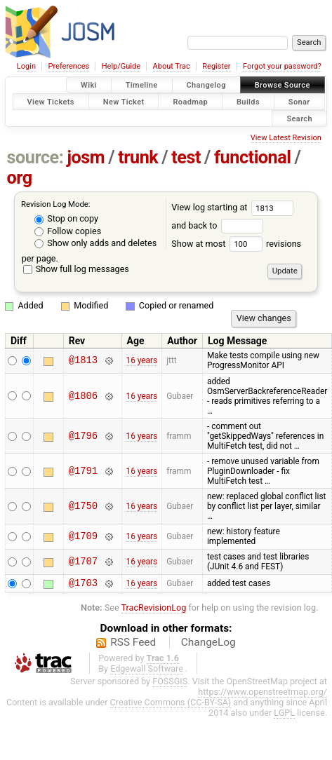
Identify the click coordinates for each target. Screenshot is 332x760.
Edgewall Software (146, 670)
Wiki (89, 85)
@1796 (83, 435)
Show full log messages (76, 269)
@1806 (83, 395)
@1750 (83, 506)
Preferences (68, 66)
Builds (248, 101)
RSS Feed (133, 644)
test (186, 157)
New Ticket (124, 101)
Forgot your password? (282, 66)
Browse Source (282, 85)
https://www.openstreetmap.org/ (262, 693)
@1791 (83, 470)
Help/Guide (121, 66)
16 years (141, 360)
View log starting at (232, 207)
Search (299, 118)
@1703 (83, 584)
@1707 (83, 562)
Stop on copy (66, 218)
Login (26, 66)
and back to (217, 225)
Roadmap (190, 101)
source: (35, 157)
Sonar (299, 101)
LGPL (284, 715)
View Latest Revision (286, 137)
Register (216, 66)
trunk (138, 157)
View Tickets (50, 101)
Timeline (142, 85)
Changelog (206, 85)
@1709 (83, 536)
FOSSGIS (169, 683)
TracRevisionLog (154, 609)
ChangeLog (208, 644)
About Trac (171, 66)
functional (252, 157)
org (19, 178)
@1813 (83, 360)
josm (86, 157)
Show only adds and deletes (95, 243)
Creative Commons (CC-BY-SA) (171, 704)
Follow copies (67, 231)
